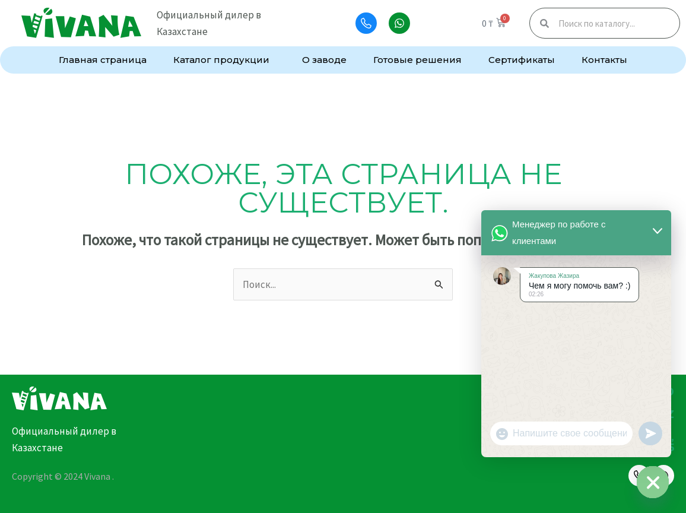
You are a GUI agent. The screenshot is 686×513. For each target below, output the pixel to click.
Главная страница (103, 59)
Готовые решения (417, 59)
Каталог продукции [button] (224, 60)
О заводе (324, 59)
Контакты (604, 59)
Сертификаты (521, 59)
